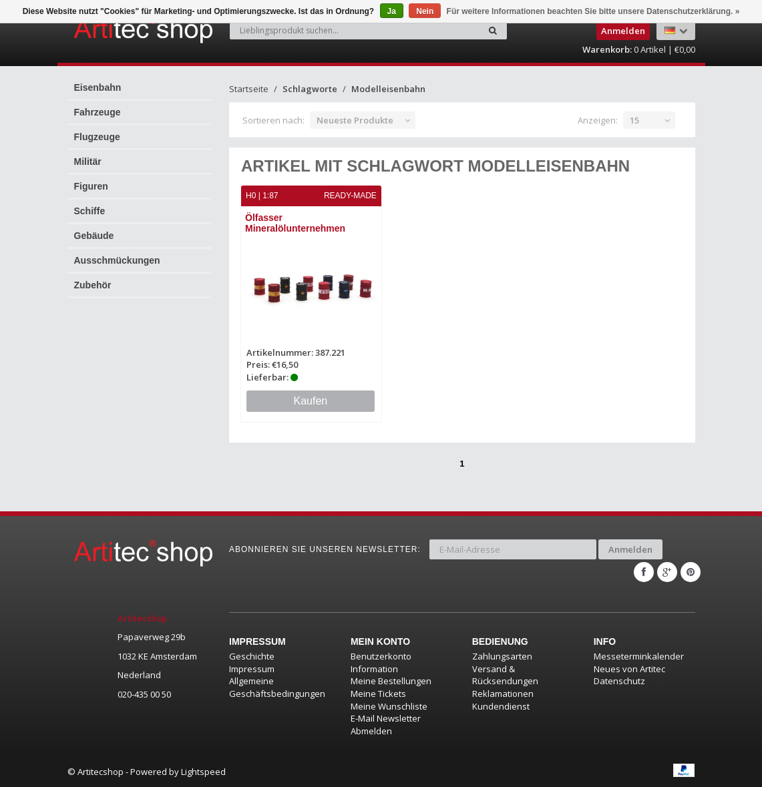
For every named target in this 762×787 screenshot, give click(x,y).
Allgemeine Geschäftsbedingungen (277, 687)
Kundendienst (501, 706)
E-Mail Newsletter (386, 718)
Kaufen (311, 401)
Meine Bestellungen (391, 681)
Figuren (91, 186)
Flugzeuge (97, 137)
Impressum (251, 669)
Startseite (248, 89)
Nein (424, 11)
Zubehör (93, 285)
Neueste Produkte (355, 120)
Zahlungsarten (502, 656)
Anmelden (630, 549)
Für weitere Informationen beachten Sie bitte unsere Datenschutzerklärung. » (593, 11)
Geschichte (251, 656)
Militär (88, 161)
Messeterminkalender (639, 656)
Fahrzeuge (97, 112)
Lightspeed (203, 772)
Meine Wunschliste (389, 706)
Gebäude (94, 235)
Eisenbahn (98, 87)
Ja (391, 11)
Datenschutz (619, 681)
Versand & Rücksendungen (505, 675)
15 (634, 120)
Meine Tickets (378, 694)
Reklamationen (503, 694)
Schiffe (90, 211)
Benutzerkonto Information (381, 662)
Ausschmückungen (117, 260)
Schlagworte (309, 89)
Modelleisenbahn (388, 89)
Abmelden (371, 731)
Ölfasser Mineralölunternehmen (295, 222)
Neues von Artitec (629, 669)
